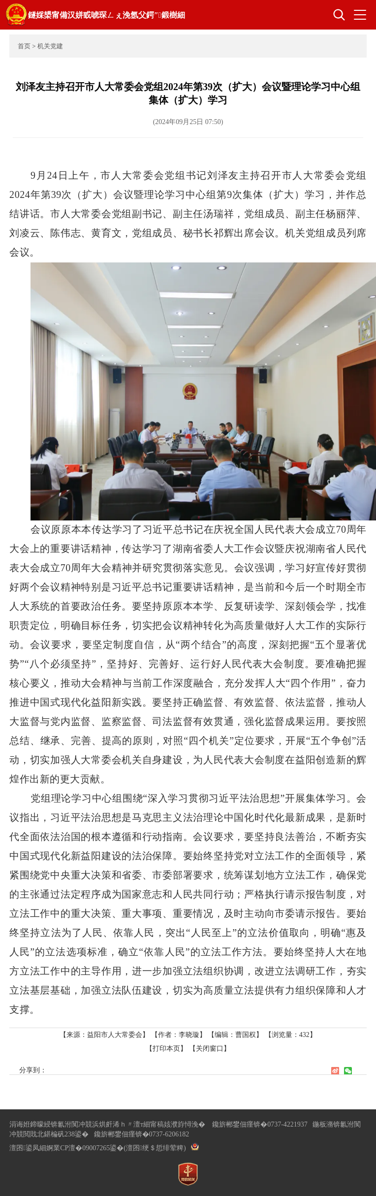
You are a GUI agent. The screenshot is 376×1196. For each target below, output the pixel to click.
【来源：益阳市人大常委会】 (105, 1034)
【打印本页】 (166, 1048)
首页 (24, 46)
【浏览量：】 (290, 1034)
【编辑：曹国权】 (235, 1034)
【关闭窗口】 (209, 1048)
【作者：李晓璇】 (178, 1034)
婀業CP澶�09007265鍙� (85, 1148)
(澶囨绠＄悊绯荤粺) (155, 1148)
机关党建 (50, 46)
